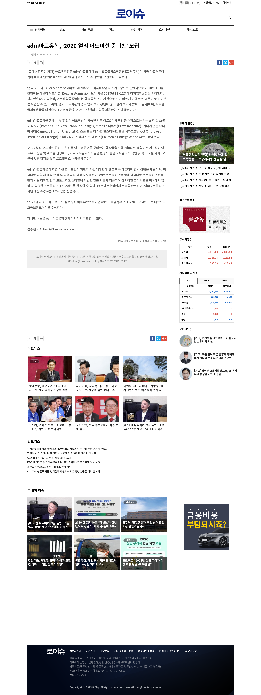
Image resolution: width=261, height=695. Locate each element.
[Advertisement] (63, 300)
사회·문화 (87, 30)
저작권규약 (191, 651)
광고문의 (105, 651)
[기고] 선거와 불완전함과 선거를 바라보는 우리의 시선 (215, 340)
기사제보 (91, 651)
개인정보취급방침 (123, 651)
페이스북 (219, 62)
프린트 (41, 62)
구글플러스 (231, 62)
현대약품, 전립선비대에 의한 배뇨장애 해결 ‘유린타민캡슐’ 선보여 (61, 453)
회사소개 (226, 2)
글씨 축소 (29, 62)
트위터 (225, 62)
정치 (112, 30)
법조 (62, 30)
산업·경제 (137, 30)
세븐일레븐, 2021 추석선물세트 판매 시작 (49, 467)
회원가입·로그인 (211, 2)
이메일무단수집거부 (169, 651)
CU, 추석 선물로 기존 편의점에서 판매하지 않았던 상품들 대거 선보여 (63, 471)
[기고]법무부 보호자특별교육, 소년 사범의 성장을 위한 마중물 (215, 372)
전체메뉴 (40, 30)
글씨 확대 (35, 62)
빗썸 (188, 281)
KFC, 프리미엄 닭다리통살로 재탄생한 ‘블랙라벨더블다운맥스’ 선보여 (63, 462)
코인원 (224, 281)
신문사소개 (75, 651)
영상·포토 (192, 30)
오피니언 (164, 30)
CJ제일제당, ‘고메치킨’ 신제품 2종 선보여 (49, 457)
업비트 (206, 281)
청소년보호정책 (146, 651)
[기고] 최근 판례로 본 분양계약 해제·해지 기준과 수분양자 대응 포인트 (214, 356)
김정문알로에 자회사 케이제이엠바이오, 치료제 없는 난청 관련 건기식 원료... (67, 448)
